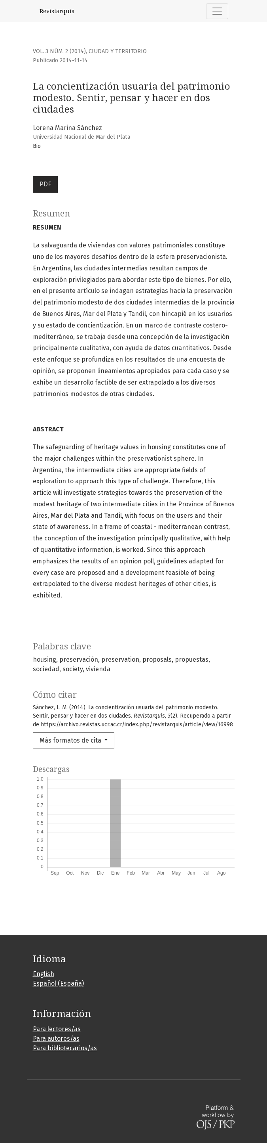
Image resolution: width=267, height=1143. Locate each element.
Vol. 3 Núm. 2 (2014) (59, 51)
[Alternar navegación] (217, 11)
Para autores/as (56, 1038)
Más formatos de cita (71, 740)
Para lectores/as (57, 1029)
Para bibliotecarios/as (65, 1048)
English (43, 974)
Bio (37, 146)
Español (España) (58, 983)
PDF (45, 184)
